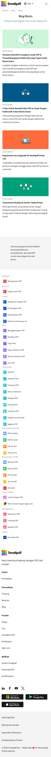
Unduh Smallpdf (9, 663)
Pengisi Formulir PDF (16, 417)
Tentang (5, 593)
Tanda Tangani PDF (15, 497)
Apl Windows (8, 676)
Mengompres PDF (15, 281)
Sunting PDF (13, 404)
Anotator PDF (13, 378)
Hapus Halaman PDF (16, 350)
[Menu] (46, 4)
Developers (7, 641)
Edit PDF (11, 372)
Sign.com (6, 648)
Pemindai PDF (13, 537)
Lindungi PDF (13, 520)
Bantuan (5, 600)
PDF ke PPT (12, 446)
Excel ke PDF (13, 468)
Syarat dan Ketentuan (11, 732)
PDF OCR (11, 488)
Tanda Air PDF (13, 411)
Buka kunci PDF (14, 514)
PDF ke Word (13, 433)
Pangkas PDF (13, 398)
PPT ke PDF (12, 475)
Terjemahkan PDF (15, 315)
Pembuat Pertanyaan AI (17, 321)
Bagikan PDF (13, 424)
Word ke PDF (13, 462)
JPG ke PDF (12, 481)
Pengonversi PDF (14, 291)
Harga (4, 622)
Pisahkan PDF (13, 337)
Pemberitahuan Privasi (12, 740)
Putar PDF (12, 343)
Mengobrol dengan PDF (17, 302)
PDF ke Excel (13, 440)
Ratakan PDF (13, 527)
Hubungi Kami (8, 717)
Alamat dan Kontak (10, 725)
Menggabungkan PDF (16, 330)
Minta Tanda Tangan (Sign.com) (20, 504)
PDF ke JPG (12, 453)
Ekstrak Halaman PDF (16, 356)
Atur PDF (11, 363)
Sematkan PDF (8, 635)
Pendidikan (7, 578)
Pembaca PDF (13, 385)
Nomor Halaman (14, 391)
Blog (4, 606)
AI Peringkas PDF (14, 308)
